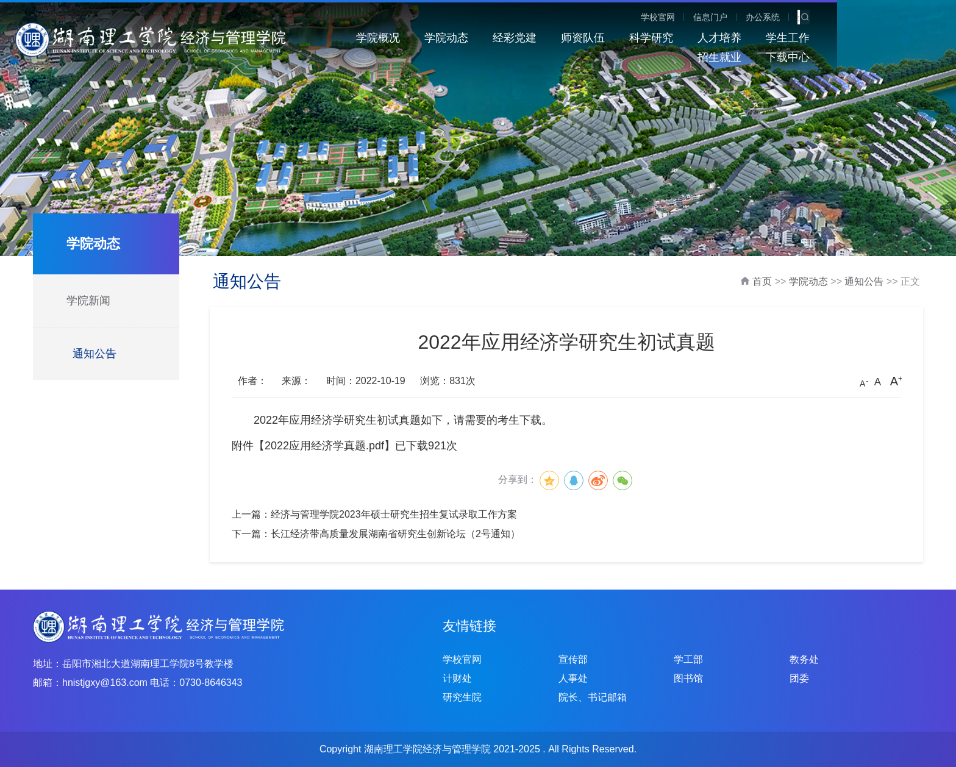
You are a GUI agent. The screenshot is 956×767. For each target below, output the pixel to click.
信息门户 (831, 17)
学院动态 (429, 38)
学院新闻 (88, 300)
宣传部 (573, 659)
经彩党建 (497, 38)
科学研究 (633, 38)
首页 (762, 281)
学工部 (688, 659)
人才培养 (702, 38)
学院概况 (360, 38)
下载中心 (907, 38)
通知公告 (94, 354)
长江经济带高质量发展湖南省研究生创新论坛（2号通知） (395, 534)
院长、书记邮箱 (592, 697)
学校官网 (779, 17)
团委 (799, 678)
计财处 (457, 678)
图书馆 (688, 678)
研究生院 (462, 697)
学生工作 (770, 38)
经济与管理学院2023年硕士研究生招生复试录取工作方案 (394, 514)
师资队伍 (565, 38)
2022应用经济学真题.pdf (324, 446)
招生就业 (838, 38)
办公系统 (883, 17)
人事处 (573, 678)
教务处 (804, 659)
